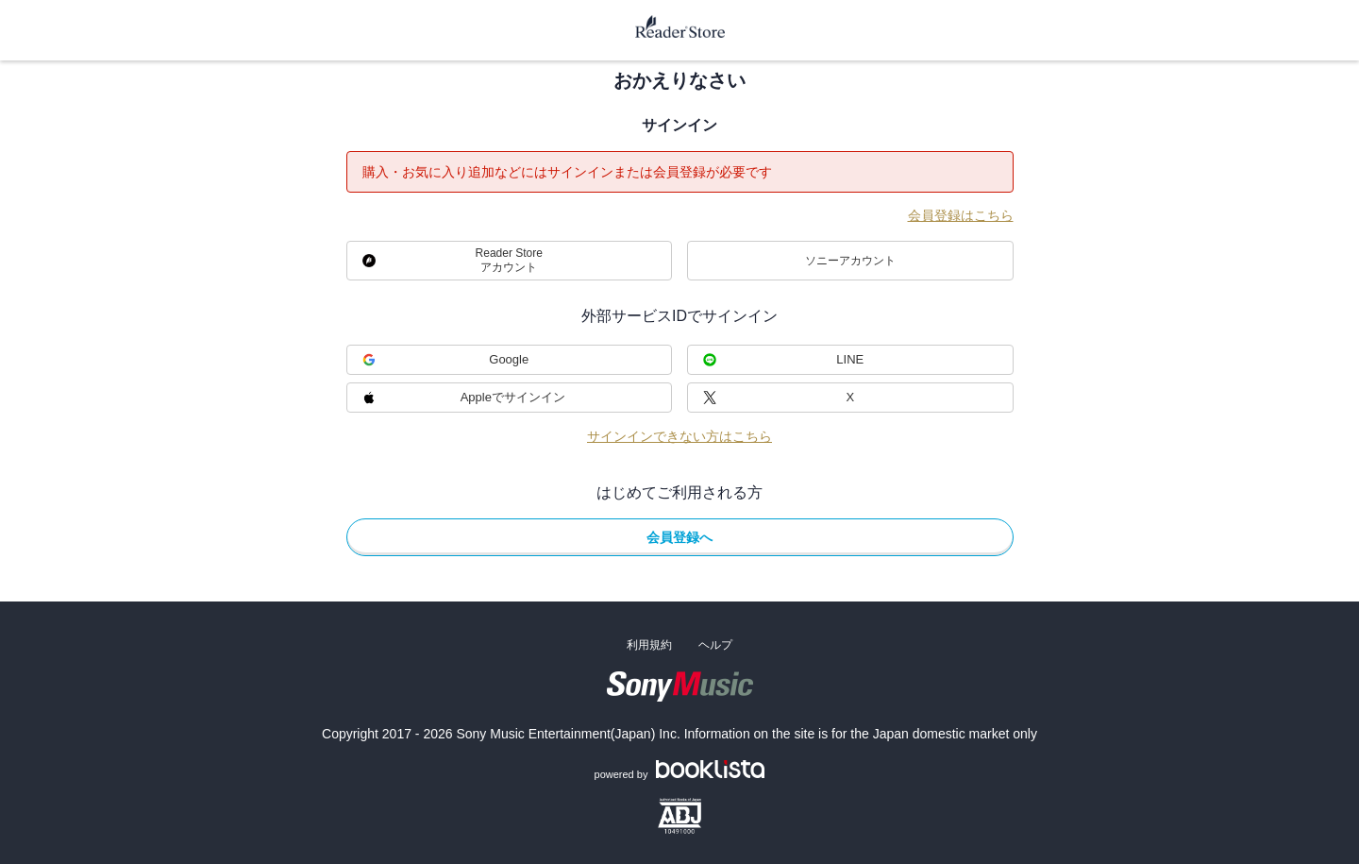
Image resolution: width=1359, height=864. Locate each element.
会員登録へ (679, 537)
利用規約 (649, 645)
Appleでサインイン (513, 397)
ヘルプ (715, 645)
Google (508, 359)
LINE (850, 359)
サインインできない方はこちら (679, 436)
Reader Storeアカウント (509, 260)
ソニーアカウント (850, 260)
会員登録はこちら (961, 215)
